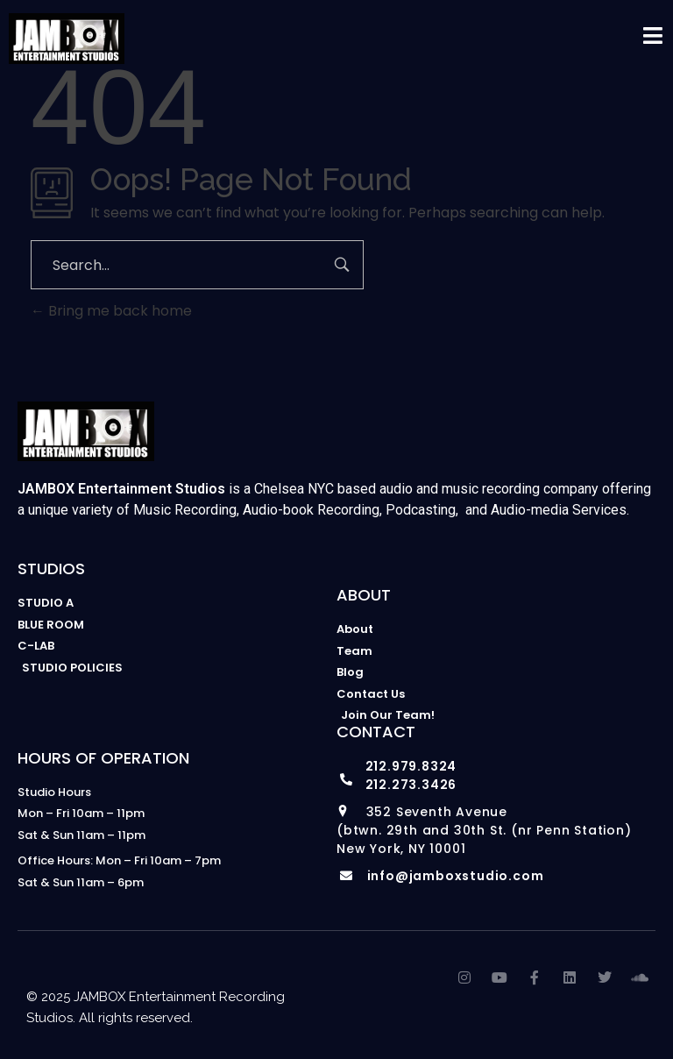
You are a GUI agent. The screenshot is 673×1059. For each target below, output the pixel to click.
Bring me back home (111, 311)
